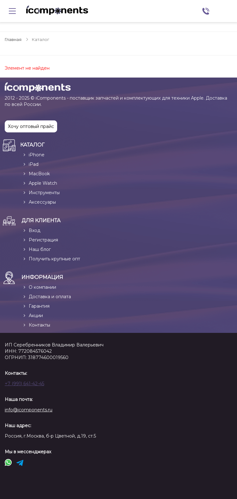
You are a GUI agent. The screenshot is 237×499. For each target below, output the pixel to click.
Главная (13, 39)
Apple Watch (43, 183)
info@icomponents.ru (28, 410)
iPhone (36, 155)
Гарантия (39, 306)
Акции (36, 315)
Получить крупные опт (54, 259)
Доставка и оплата (50, 296)
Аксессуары (42, 202)
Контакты (39, 325)
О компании (42, 287)
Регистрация (43, 240)
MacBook (39, 174)
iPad (34, 164)
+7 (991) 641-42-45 (24, 383)
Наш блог (40, 249)
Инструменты (44, 192)
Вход (34, 230)
